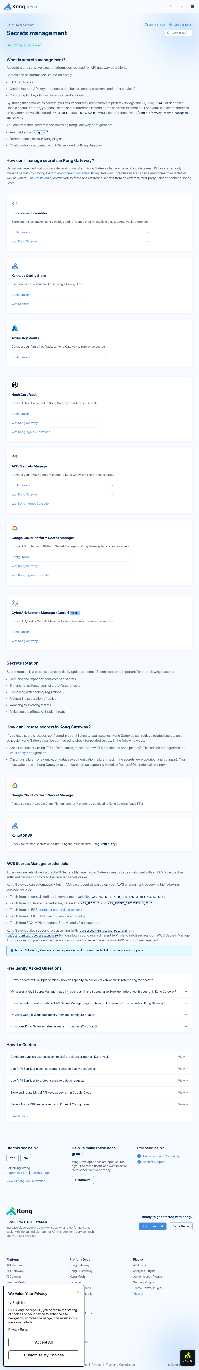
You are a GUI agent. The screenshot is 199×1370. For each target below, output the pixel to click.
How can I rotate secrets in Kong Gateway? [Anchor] (48, 727)
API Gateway (14, 1271)
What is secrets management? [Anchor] (36, 59)
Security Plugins (144, 1282)
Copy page (176, 33)
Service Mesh (15, 1282)
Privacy (97, 1364)
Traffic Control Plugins (148, 1288)
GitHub (74, 1319)
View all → (140, 1293)
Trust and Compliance (120, 1364)
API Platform (14, 1265)
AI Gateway (14, 1276)
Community (77, 1307)
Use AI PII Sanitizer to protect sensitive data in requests (99, 1080)
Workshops (77, 1336)
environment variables (73, 173)
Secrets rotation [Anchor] (22, 663)
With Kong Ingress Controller (55, 432)
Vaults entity (43, 178)
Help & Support (80, 1341)
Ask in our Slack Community (158, 1156)
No (26, 1158)
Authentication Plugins (147, 1276)
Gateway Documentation (24, 45)
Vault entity (18, 753)
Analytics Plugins (144, 1271)
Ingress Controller (82, 1293)
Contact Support (151, 1162)
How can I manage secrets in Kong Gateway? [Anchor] (50, 160)
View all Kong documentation (25, 1181)
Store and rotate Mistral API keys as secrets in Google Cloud (99, 1092)
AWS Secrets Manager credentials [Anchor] (37, 863)
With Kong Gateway (80, 241)
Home (10, 24)
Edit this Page (41, 1173)
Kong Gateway (25, 24)
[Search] (171, 6)
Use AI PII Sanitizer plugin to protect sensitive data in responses (99, 1068)
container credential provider (59, 910)
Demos (74, 1324)
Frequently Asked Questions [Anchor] (34, 968)
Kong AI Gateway (81, 1271)
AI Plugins (139, 1265)
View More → (20, 1116)
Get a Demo (180, 1226)
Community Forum (81, 1313)
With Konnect (48, 304)
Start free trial (153, 1226)
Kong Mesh (77, 1276)
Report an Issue (16, 1173)
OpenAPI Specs (80, 1288)
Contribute (83, 1180)
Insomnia (75, 1282)
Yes (12, 1158)
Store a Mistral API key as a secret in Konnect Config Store (99, 1104)
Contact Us (77, 1347)
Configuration (80, 232)
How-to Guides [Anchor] (21, 1044)
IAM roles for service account (60, 916)
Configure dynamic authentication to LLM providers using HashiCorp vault (99, 1056)
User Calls (76, 1330)
